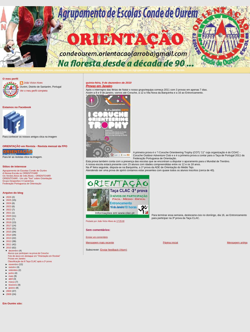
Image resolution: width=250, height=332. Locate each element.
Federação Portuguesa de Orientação (22, 183)
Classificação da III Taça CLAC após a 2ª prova (30, 261)
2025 (9, 200)
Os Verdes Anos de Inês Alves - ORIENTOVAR (27, 175)
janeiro (12, 288)
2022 (9, 209)
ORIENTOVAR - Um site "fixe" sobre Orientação (27, 178)
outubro (13, 267)
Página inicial (170, 242)
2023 (9, 206)
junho (12, 273)
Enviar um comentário (97, 237)
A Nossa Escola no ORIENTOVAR (20, 173)
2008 (9, 294)
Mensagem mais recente (100, 242)
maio (11, 276)
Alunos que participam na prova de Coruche (28, 253)
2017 (9, 225)
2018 (9, 222)
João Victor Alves (33, 82)
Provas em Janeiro (99, 86)
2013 (9, 238)
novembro (14, 264)
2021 (9, 212)
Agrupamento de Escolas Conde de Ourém (25, 170)
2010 (9, 247)
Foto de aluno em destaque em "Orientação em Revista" (34, 256)
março (12, 282)
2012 (9, 241)
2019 (9, 219)
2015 (9, 231)
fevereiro (13, 285)
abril (11, 279)
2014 (9, 234)
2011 (9, 244)
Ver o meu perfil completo (34, 90)
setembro (13, 270)
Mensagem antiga (237, 242)
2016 (9, 228)
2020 (9, 216)
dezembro (14, 250)
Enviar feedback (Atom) (113, 249)
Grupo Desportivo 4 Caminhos (18, 181)
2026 (9, 197)
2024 (9, 203)
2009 (9, 291)
